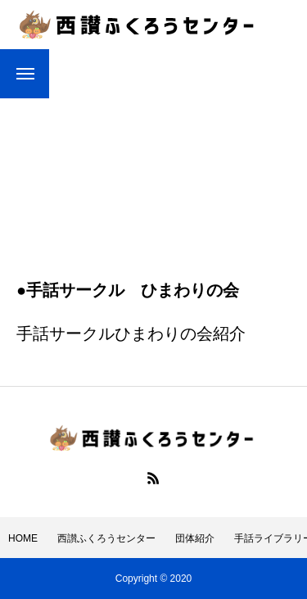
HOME (23, 538)
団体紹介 (194, 538)
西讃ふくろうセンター (106, 538)
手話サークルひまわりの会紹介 (131, 333)
